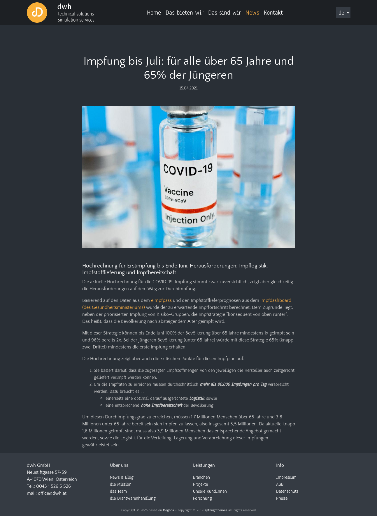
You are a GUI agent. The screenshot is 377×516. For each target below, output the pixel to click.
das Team (118, 491)
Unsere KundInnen (210, 491)
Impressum (286, 477)
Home (154, 12)
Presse (281, 498)
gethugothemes (216, 510)
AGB (279, 484)
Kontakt (273, 12)
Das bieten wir (185, 12)
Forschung (202, 498)
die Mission (120, 484)
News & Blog (122, 477)
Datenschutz (287, 491)
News (252, 12)
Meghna (168, 510)
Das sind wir (224, 12)
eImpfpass (161, 300)
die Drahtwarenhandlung (133, 498)
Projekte (200, 484)
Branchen (201, 477)
